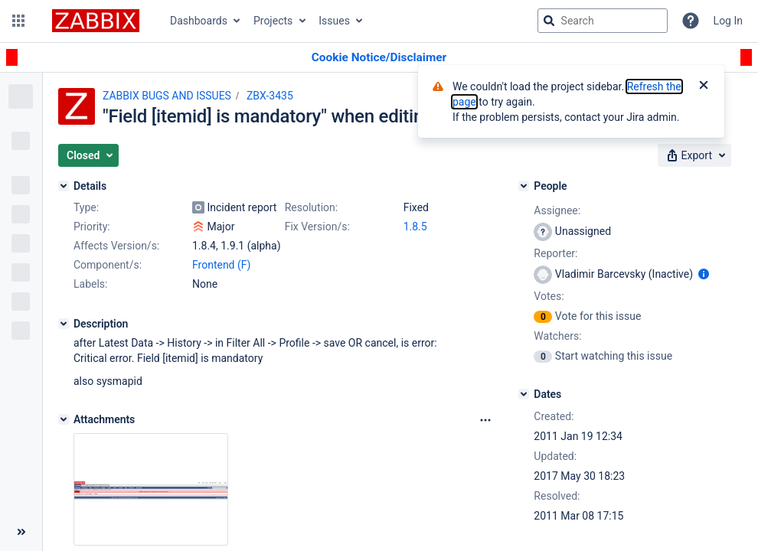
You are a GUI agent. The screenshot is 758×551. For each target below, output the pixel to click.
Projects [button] (272, 21)
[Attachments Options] (485, 420)
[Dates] (523, 394)
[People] (523, 186)
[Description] (63, 323)
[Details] (63, 186)
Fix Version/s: (317, 226)
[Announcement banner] (379, 58)
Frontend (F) (221, 265)
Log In (728, 21)
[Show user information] (704, 274)
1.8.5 (415, 226)
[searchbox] (602, 20)
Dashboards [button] (198, 21)
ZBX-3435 (270, 96)
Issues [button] (334, 21)
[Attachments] (63, 419)
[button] (18, 20)
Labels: (90, 284)
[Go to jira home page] (95, 20)
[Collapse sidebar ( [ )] (21, 531)
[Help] (690, 20)
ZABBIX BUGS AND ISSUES (167, 96)
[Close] (703, 86)
